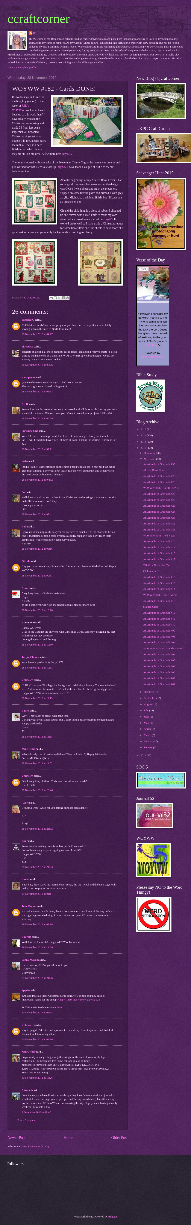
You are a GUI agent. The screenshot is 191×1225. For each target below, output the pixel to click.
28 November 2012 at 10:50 (37, 644)
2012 (144, 447)
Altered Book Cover (154, 470)
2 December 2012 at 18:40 (36, 1112)
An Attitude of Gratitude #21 (159, 529)
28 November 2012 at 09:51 (37, 575)
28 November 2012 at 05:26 (37, 364)
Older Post (119, 1138)
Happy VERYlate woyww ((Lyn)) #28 (79, 999)
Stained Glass (150, 606)
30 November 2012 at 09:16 (37, 1039)
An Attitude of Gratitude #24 (159, 511)
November (150, 459)
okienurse (27, 346)
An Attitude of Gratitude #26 (159, 499)
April (147, 728)
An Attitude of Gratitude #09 (159, 630)
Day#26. (62, 167)
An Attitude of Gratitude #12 (159, 612)
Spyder (26, 990)
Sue (24, 492)
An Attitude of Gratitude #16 (159, 577)
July (146, 710)
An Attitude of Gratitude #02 (159, 678)
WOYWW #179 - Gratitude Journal (163, 648)
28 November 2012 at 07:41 (37, 514)
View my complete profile (22, 67)
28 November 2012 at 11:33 (37, 736)
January (148, 747)
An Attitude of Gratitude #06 (159, 654)
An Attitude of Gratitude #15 (159, 583)
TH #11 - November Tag (156, 565)
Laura (25, 710)
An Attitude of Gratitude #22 (159, 523)
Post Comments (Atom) (36, 1146)
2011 (144, 755)
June (147, 716)
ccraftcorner (39, 18)
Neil (24, 526)
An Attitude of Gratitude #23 (159, 517)
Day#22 (66, 153)
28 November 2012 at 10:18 (37, 610)
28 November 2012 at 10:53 (37, 667)
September (150, 698)
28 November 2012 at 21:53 (37, 866)
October (148, 691)
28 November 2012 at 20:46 (37, 790)
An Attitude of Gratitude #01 (159, 684)
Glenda (26, 561)
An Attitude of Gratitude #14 (159, 588)
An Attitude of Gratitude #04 (159, 666)
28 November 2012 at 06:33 (37, 391)
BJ (34, 33)
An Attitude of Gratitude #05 (159, 660)
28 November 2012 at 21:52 (37, 828)
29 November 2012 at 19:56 (37, 947)
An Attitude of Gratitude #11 (159, 618)
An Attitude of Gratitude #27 (159, 493)
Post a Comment (26, 1120)
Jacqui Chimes (30, 657)
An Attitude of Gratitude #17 (159, 559)
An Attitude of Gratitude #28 (159, 482)
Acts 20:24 (151, 345)
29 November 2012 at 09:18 (37, 924)
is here (58, 1007)
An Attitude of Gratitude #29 (159, 476)
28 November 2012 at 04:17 (37, 334)
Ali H (25, 404)
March (148, 735)
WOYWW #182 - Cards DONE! (161, 487)
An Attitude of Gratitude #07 (159, 642)
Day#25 (107, 219)
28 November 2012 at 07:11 (37, 449)
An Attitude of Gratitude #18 (159, 553)
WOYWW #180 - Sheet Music (160, 594)
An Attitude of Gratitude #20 (159, 541)
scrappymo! (29, 377)
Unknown (27, 679)
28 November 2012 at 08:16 (37, 548)
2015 (144, 429)
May (147, 722)
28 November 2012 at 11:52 (37, 763)
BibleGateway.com (152, 356)
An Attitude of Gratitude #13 (159, 601)
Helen (25, 461)
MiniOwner (28, 748)
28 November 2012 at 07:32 (37, 479)
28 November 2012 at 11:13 (37, 698)
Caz (24, 840)
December (150, 453)
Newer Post (17, 1138)
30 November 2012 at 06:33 (37, 1012)
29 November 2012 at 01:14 (37, 893)
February (149, 741)
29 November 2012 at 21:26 (37, 977)
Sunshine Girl (30, 430)
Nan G (25, 879)
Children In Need (152, 571)
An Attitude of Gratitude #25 (159, 505)
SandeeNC (28, 319)
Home (68, 1138)
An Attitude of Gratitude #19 (159, 547)
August (148, 704)
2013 (144, 441)
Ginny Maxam (30, 959)
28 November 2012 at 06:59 (37, 418)
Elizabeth (27, 1090)
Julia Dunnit (29, 906)
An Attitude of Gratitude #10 (159, 624)
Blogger (112, 1216)
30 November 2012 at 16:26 (37, 1077)
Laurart (26, 936)
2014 (144, 435)
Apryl (25, 802)
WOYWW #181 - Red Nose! (159, 535)
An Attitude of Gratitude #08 (159, 636)
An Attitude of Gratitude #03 (159, 672)
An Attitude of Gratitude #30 (159, 464)
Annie (25, 588)
